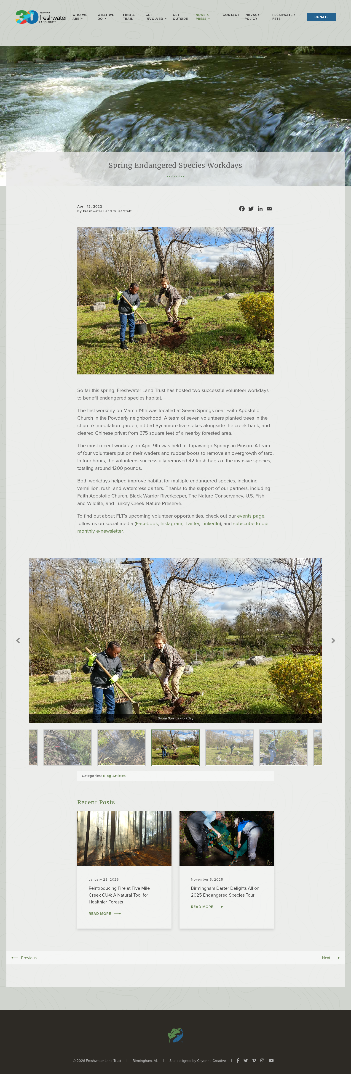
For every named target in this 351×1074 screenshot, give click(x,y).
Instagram (171, 523)
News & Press (202, 17)
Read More (100, 913)
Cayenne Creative (211, 1060)
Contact (231, 15)
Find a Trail (129, 17)
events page (250, 516)
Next (333, 640)
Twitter (192, 523)
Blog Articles (114, 776)
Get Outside (180, 17)
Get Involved (154, 17)
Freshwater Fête (283, 17)
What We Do (106, 17)
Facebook (147, 523)
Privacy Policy (252, 17)
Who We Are (79, 17)
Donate (321, 17)
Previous (18, 640)
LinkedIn (210, 523)
